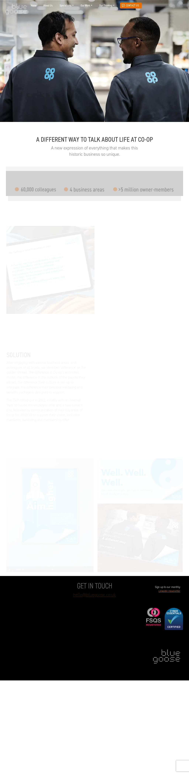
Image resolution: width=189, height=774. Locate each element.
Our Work (85, 5)
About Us (48, 5)
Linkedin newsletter (169, 591)
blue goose (16, 9)
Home (33, 5)
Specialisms (65, 5)
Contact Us (132, 5)
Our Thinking (105, 5)
